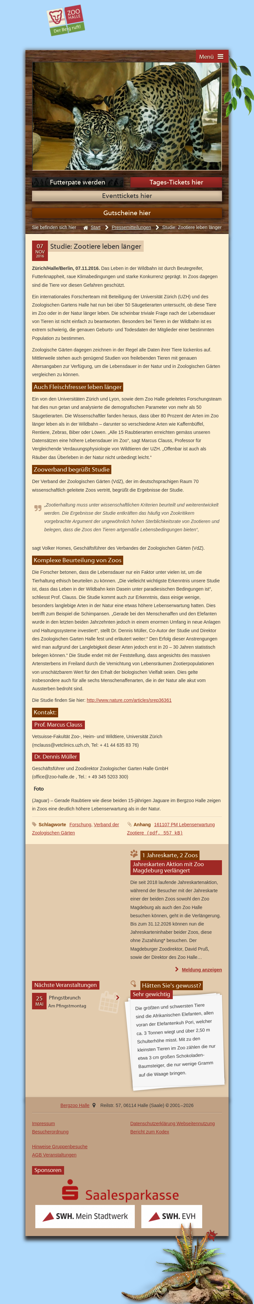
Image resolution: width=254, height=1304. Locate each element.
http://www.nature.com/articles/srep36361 (129, 700)
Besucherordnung (50, 1131)
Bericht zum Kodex (149, 1131)
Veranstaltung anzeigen (121, 1001)
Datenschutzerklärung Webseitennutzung (172, 1123)
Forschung (80, 824)
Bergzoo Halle (66, 20)
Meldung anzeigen (202, 969)
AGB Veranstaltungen (54, 1154)
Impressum (43, 1123)
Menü (206, 57)
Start (96, 227)
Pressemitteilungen (131, 227)
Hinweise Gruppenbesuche (60, 1146)
